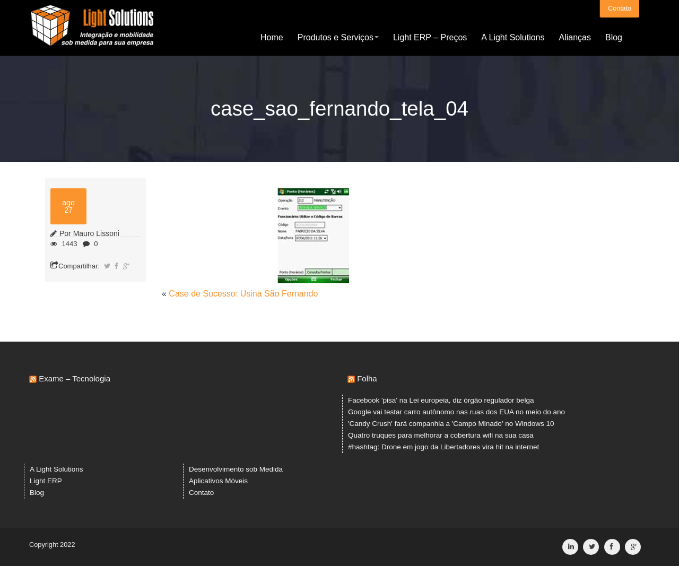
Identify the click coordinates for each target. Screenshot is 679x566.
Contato (619, 8)
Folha (367, 378)
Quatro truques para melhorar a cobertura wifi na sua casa (441, 435)
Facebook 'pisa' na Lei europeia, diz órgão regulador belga (441, 400)
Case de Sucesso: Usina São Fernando (243, 293)
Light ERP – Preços (430, 36)
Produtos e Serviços (338, 36)
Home (271, 36)
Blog (613, 36)
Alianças (574, 36)
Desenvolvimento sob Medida (236, 469)
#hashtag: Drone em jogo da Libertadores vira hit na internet (443, 447)
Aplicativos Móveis (218, 481)
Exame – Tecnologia (74, 378)
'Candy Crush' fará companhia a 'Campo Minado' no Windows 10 (451, 424)
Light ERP (46, 481)
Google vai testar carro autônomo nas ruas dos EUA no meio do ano (456, 412)
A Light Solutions (512, 36)
